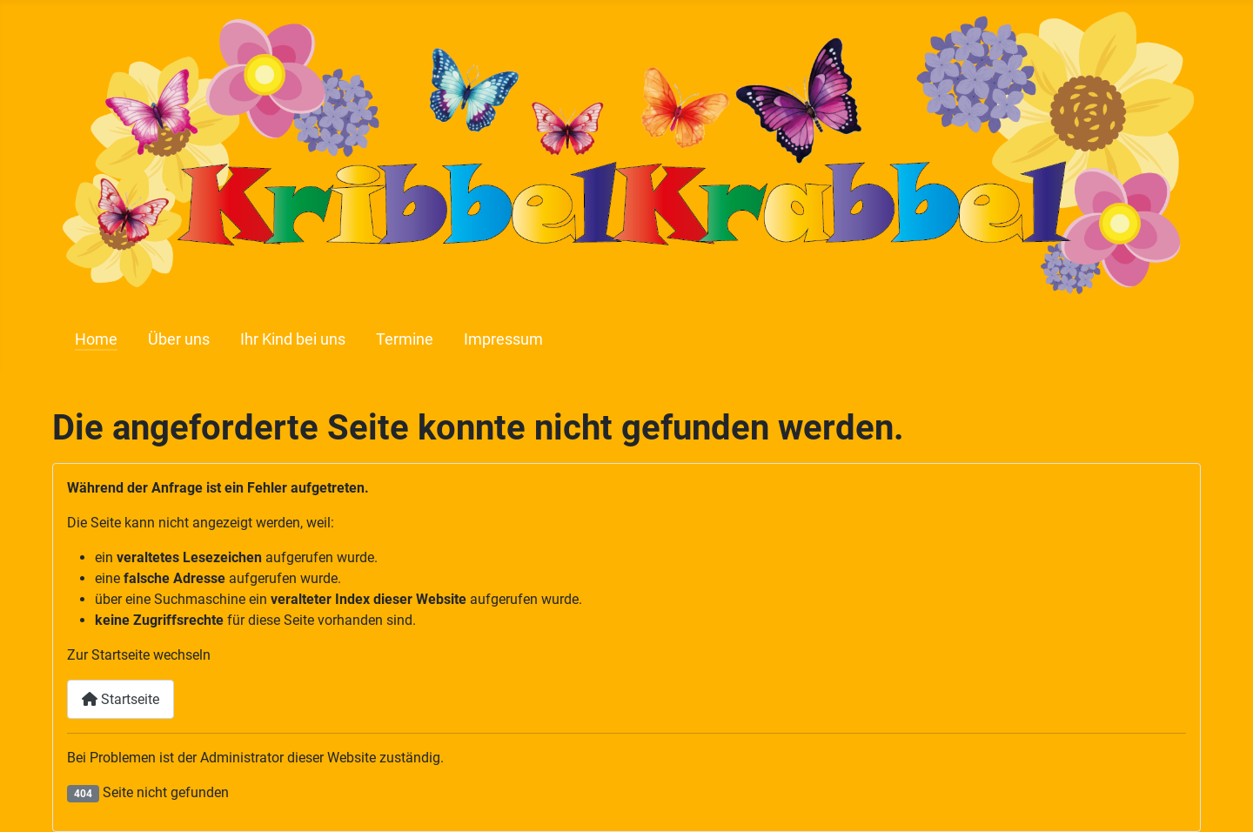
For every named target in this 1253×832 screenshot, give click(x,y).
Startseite (120, 699)
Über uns (179, 339)
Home (96, 339)
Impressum (503, 339)
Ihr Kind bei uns (292, 339)
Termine (404, 339)
